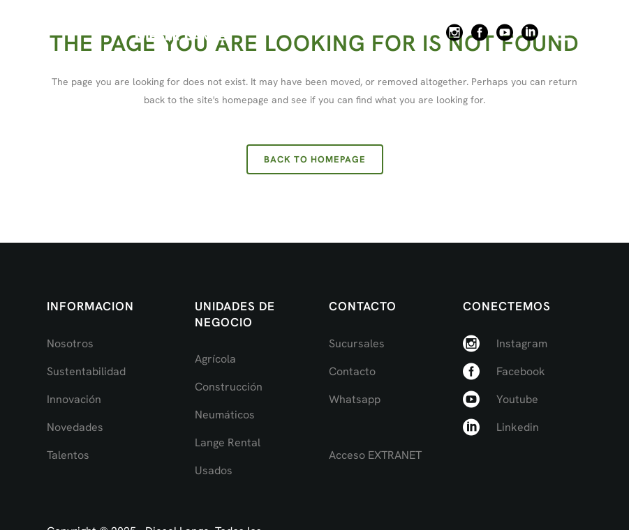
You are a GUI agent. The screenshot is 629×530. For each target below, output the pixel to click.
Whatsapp (354, 399)
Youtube (517, 399)
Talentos (68, 455)
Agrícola (215, 358)
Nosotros (70, 343)
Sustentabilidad (86, 371)
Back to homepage (315, 159)
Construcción (228, 386)
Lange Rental (227, 442)
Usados (213, 470)
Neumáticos (225, 414)
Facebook (520, 371)
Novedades (75, 427)
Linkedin (517, 427)
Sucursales (357, 343)
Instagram (521, 343)
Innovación (74, 399)
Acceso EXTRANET (375, 455)
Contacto (352, 371)
